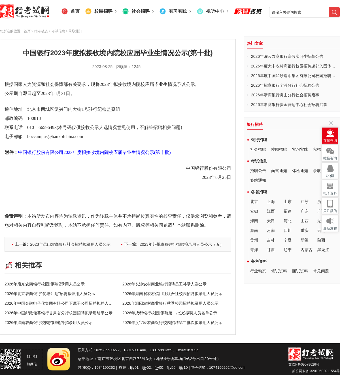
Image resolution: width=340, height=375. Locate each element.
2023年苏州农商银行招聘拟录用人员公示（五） (174, 244)
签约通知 (258, 180)
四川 (288, 230)
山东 (288, 201)
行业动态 (258, 271)
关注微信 (330, 211)
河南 (271, 230)
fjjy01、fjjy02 (140, 367)
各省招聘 (259, 192)
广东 (305, 211)
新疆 (305, 240)
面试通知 (279, 170)
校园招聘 (279, 149)
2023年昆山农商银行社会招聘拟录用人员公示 (62, 244)
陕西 (321, 240)
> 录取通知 (73, 31)
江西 (271, 211)
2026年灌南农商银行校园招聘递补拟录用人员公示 (49, 322)
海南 (254, 221)
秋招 (317, 149)
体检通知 (300, 170)
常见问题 (321, 271)
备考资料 (259, 261)
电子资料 (330, 193)
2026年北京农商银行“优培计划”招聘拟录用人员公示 (50, 293)
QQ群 (330, 176)
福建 (288, 211)
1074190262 (104, 367)
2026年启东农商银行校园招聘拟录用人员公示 (45, 284)
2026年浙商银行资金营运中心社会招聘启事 (289, 104)
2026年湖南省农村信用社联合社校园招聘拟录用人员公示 (172, 293)
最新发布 (330, 228)
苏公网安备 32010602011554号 (315, 371)
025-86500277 (108, 350)
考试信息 (259, 161)
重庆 (305, 230)
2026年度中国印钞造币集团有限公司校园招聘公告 (295, 75)
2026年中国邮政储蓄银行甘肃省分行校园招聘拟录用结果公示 (58, 313)
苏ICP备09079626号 (303, 364)
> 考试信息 (56, 31)
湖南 (254, 230)
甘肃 (271, 249)
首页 (27, 31)
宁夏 (288, 240)
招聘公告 (258, 170)
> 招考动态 (39, 31)
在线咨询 (330, 141)
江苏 (305, 201)
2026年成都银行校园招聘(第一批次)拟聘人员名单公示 (169, 313)
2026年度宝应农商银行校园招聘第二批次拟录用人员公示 (172, 322)
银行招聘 (259, 139)
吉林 (271, 240)
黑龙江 (323, 249)
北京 (254, 201)
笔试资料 (279, 271)
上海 (271, 201)
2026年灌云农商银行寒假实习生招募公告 (287, 56)
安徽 (254, 211)
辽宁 (288, 249)
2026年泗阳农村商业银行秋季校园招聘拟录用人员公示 (170, 303)
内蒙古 (307, 249)
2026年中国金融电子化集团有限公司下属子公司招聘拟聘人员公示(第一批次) (72, 303)
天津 (271, 221)
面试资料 (300, 271)
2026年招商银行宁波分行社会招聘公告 (285, 85)
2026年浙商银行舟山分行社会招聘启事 (285, 95)
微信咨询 (330, 158)
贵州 (254, 240)
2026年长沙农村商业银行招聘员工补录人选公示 (164, 284)
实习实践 (300, 149)
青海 (254, 249)
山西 (305, 221)
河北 (288, 221)
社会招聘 (258, 149)
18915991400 (135, 350)
